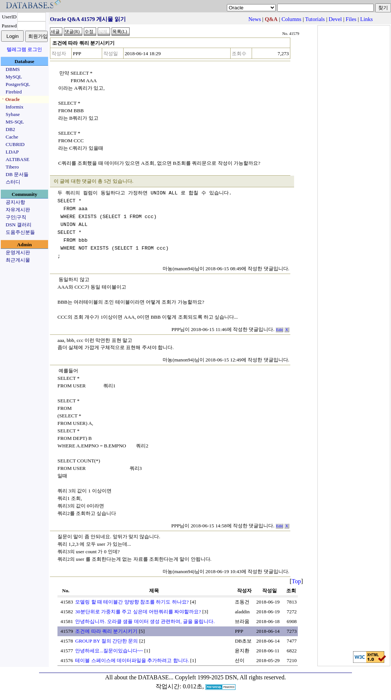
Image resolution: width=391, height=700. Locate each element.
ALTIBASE (17, 159)
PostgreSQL (18, 84)
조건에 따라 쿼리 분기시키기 (106, 631)
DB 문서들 (17, 174)
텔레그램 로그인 (24, 49)
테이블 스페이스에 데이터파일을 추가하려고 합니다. (132, 660)
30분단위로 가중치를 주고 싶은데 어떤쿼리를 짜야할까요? (138, 611)
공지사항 (15, 202)
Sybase (13, 114)
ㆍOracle (10, 99)
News (254, 19)
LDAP (12, 152)
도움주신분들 (20, 232)
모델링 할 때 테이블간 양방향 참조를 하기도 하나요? (132, 602)
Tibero (12, 167)
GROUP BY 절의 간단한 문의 (106, 641)
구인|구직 (16, 217)
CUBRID (15, 144)
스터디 (13, 182)
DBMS (13, 69)
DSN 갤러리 (19, 224)
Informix (14, 107)
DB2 (10, 129)
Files (351, 19)
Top (296, 581)
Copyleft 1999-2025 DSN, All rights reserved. (230, 677)
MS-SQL (15, 122)
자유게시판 (18, 209)
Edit (279, 330)
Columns (291, 19)
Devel (335, 19)
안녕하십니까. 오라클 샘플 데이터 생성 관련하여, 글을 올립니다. (144, 621)
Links (366, 19)
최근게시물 (18, 260)
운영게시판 (18, 252)
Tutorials (315, 19)
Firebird (14, 92)
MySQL (14, 77)
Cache (12, 137)
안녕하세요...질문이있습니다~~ (109, 650)
